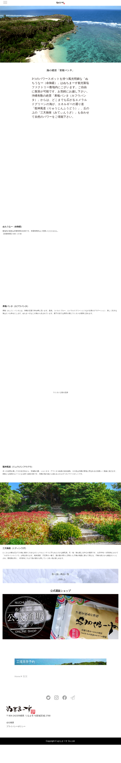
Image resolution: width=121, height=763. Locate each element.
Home (18, 695)
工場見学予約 (36, 671)
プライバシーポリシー (16, 745)
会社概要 (10, 741)
